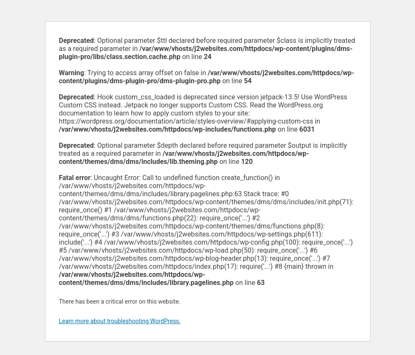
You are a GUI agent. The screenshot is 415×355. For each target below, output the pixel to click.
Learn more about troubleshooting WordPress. (120, 321)
